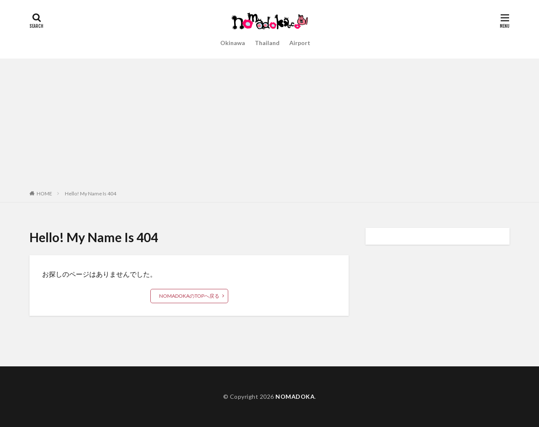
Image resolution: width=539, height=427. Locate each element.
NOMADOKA (295, 396)
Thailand (267, 42)
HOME (44, 193)
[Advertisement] (269, 122)
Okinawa (232, 42)
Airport (299, 42)
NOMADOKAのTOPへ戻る (189, 296)
